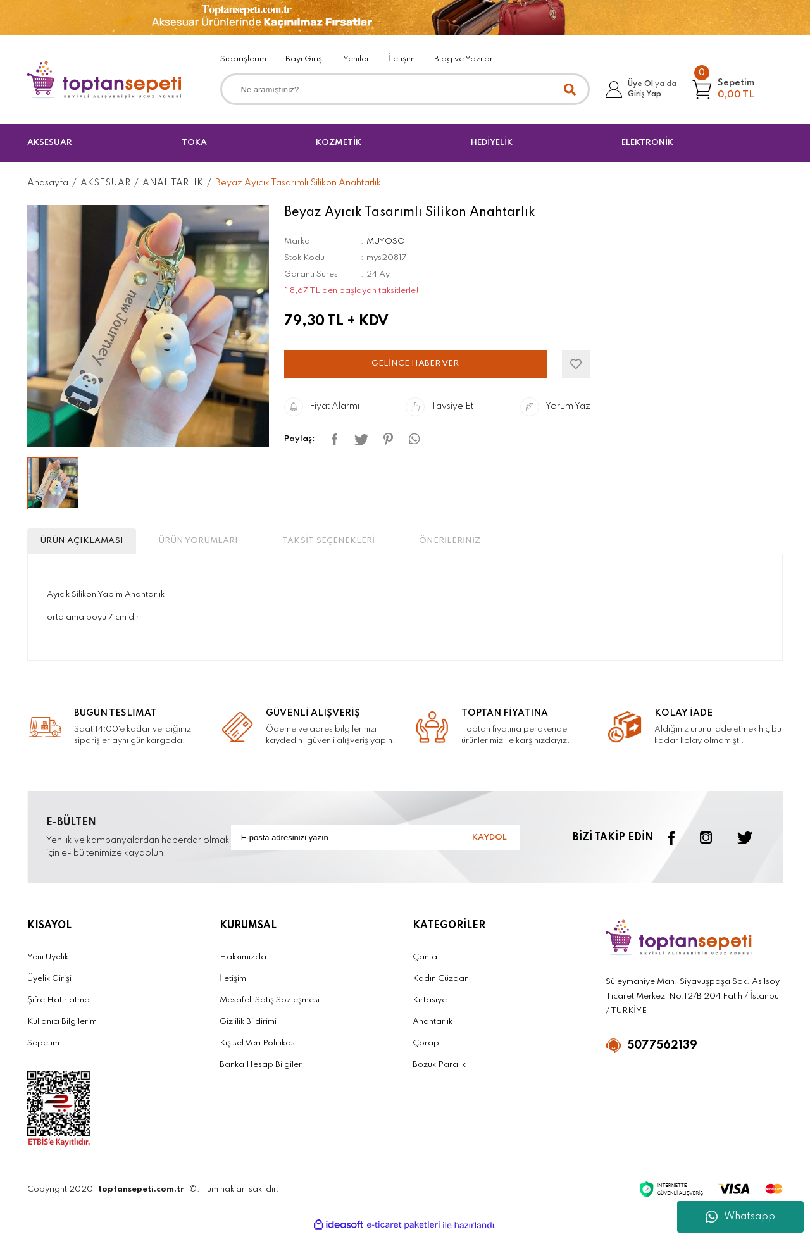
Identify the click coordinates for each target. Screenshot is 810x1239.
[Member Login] (644, 89)
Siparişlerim (243, 59)
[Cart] (730, 89)
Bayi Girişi (304, 59)
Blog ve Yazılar (463, 59)
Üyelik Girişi (49, 984)
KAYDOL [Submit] (486, 842)
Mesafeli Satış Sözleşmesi (270, 1005)
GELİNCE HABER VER (415, 363)
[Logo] (104, 80)
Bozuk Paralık (439, 1070)
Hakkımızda (243, 962)
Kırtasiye (430, 1005)
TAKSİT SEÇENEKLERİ (391, 543)
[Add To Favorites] (576, 364)
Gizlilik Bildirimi (248, 1027)
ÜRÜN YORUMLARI (236, 543)
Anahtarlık (432, 1027)
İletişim (402, 59)
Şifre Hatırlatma (58, 1005)
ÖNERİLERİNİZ (534, 543)
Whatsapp (740, 1217)
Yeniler (356, 59)
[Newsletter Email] (375, 843)
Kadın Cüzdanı (442, 984)
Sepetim (43, 1048)
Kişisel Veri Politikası (258, 1048)
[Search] (405, 89)
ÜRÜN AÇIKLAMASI (94, 543)
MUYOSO (385, 241)
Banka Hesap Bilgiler (261, 1070)
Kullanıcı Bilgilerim (62, 1027)
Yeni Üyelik (47, 962)
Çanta (425, 962)
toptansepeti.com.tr (141, 1194)
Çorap (426, 1048)
